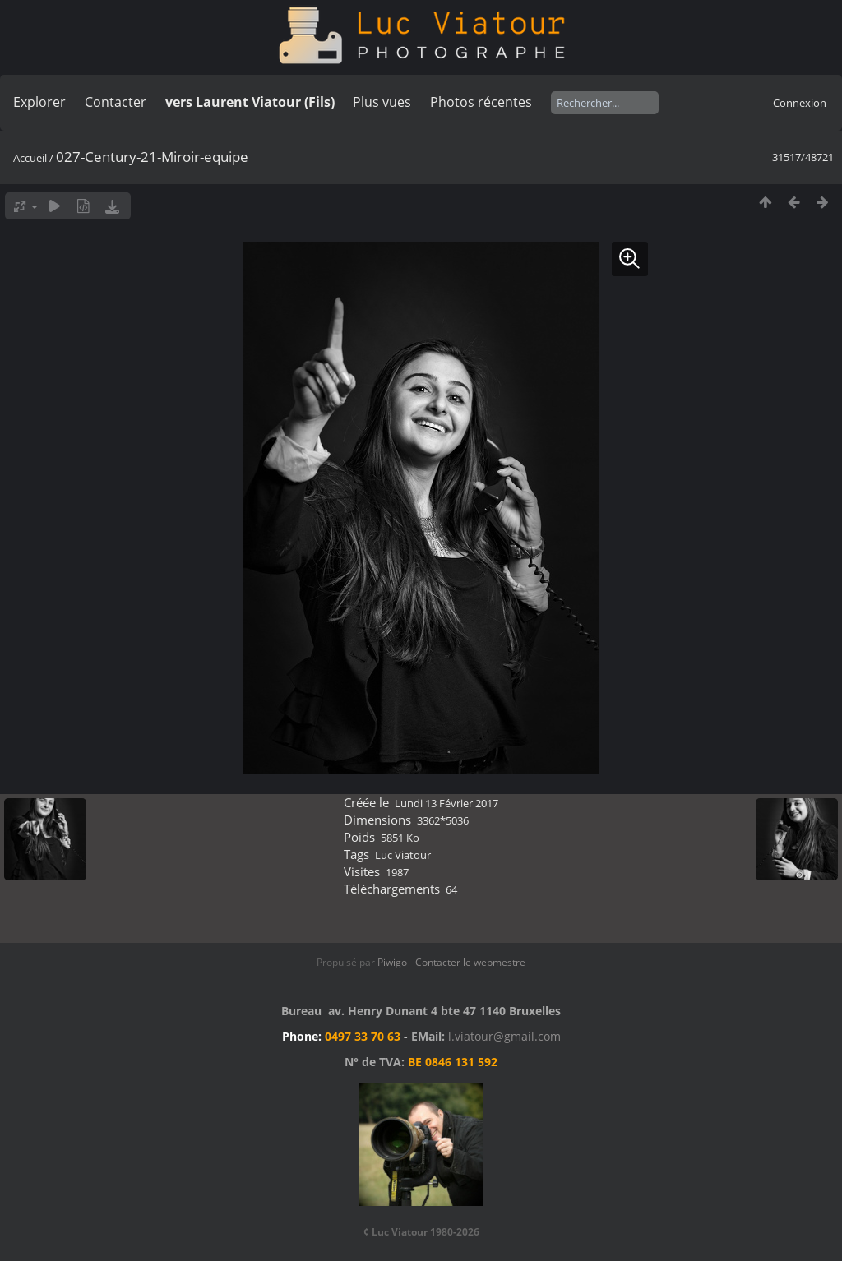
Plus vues (382, 102)
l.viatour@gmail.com (504, 1036)
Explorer (39, 102)
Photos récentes (481, 102)
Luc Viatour (403, 855)
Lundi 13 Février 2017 (446, 803)
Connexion (799, 102)
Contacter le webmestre (470, 962)
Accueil (30, 157)
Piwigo (392, 962)
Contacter (115, 102)
